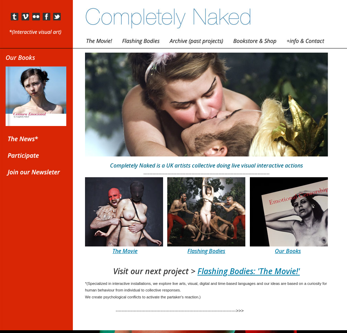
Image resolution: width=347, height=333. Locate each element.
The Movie (124, 251)
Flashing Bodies (206, 251)
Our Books (288, 251)
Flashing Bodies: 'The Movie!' (248, 271)
